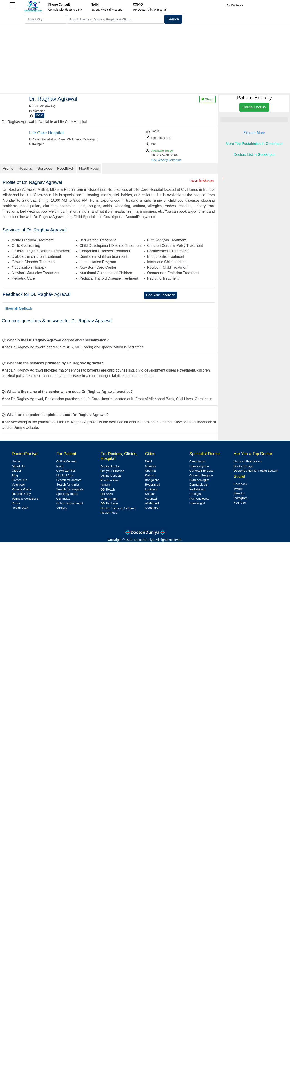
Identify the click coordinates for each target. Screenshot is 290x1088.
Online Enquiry (254, 107)
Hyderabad (152, 484)
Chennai (150, 470)
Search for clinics (68, 484)
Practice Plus (110, 480)
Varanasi (151, 498)
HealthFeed (89, 168)
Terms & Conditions (25, 498)
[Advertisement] (145, 59)
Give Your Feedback (160, 295)
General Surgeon (201, 475)
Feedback (65, 168)
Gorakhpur (152, 507)
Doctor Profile (110, 466)
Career (16, 470)
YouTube (240, 502)
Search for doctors (68, 480)
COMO (105, 485)
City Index (63, 498)
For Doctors (235, 5)
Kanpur (150, 494)
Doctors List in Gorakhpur (254, 154)
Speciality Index (67, 494)
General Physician (201, 470)
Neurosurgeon (199, 466)
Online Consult (66, 461)
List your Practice (112, 471)
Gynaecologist (199, 480)
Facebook (240, 484)
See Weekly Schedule (166, 160)
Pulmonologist (199, 498)
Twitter (238, 489)
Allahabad (152, 503)
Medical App (64, 475)
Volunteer (18, 484)
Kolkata (150, 475)
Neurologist (197, 503)
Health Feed (109, 512)
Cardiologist (197, 461)
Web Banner (109, 499)
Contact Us (19, 480)
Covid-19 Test (65, 470)
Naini (59, 466)
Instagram (240, 498)
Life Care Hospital (46, 132)
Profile (7, 168)
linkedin (239, 493)
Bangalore (152, 480)
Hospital (25, 168)
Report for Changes (202, 181)
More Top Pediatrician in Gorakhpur (254, 144)
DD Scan (107, 494)
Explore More (254, 133)
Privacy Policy (21, 489)
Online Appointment (69, 503)
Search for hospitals (69, 489)
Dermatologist (198, 484)
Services (44, 168)
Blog (15, 475)
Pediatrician (197, 489)
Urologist (195, 494)
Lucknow (151, 489)
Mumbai (150, 466)
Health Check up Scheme (118, 508)
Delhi (148, 461)
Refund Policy (21, 494)
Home (16, 461)
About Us (18, 466)
